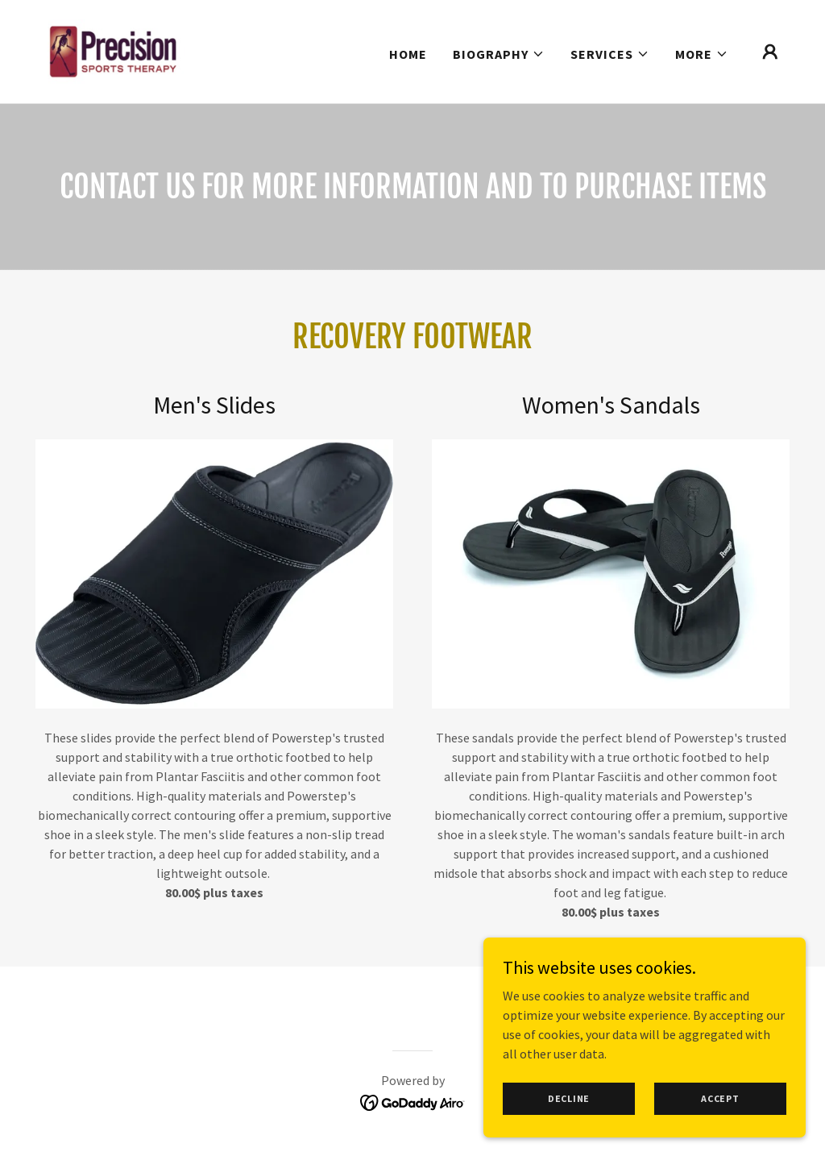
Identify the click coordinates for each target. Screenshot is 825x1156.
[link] (111, 50)
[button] (499, 54)
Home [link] (408, 54)
